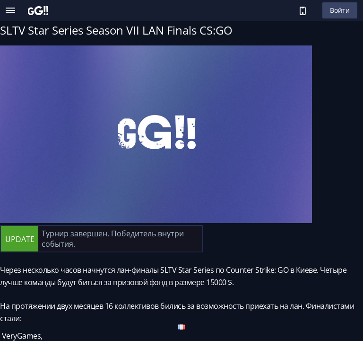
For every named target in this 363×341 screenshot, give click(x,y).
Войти (340, 10)
